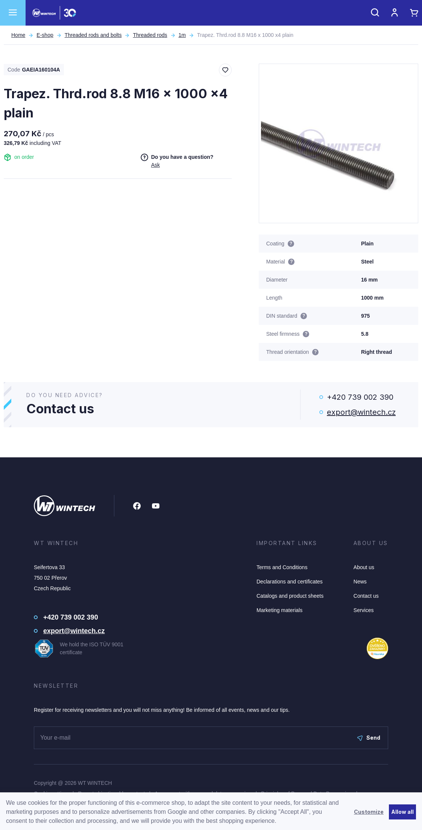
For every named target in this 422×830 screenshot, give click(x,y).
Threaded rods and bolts (93, 35)
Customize (369, 812)
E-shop (44, 35)
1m (182, 35)
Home (18, 35)
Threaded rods (150, 35)
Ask (155, 165)
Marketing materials (279, 610)
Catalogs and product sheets (290, 596)
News (360, 582)
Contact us (366, 596)
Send (368, 737)
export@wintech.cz (361, 412)
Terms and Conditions (282, 567)
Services (364, 610)
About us (364, 567)
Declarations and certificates (290, 582)
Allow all (402, 812)
